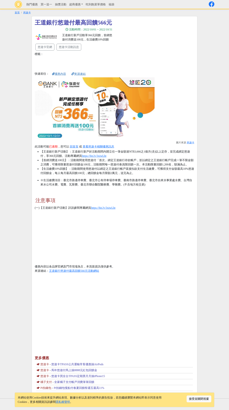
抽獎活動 (60, 4)
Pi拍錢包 (45, 387)
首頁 (17, 12)
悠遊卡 (27, 12)
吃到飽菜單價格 (96, 4)
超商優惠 (75, 4)
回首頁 (74, 146)
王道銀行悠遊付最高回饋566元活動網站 (74, 270)
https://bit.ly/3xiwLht (94, 155)
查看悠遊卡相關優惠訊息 (98, 146)
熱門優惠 (32, 4)
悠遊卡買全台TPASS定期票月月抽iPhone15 (78, 376)
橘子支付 (46, 382)
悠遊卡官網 (45, 47)
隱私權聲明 (63, 401)
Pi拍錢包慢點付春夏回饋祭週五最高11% (79, 387)
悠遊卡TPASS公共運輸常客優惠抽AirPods (77, 364)
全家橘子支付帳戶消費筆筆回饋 (74, 382)
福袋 (111, 4)
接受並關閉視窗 (199, 398)
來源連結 (78, 73)
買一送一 (46, 4)
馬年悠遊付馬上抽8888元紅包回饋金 (74, 370)
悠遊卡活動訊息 (69, 47)
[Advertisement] (147, 44)
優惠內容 (59, 73)
